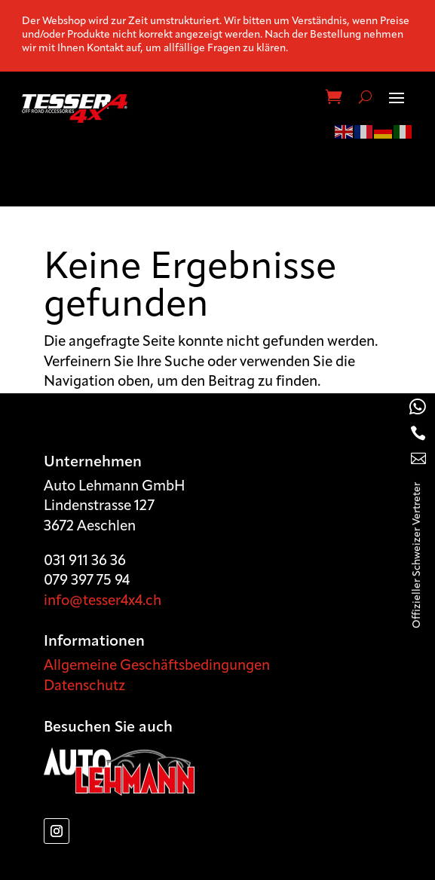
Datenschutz (84, 687)
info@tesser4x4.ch (102, 601)
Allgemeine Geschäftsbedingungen (157, 666)
